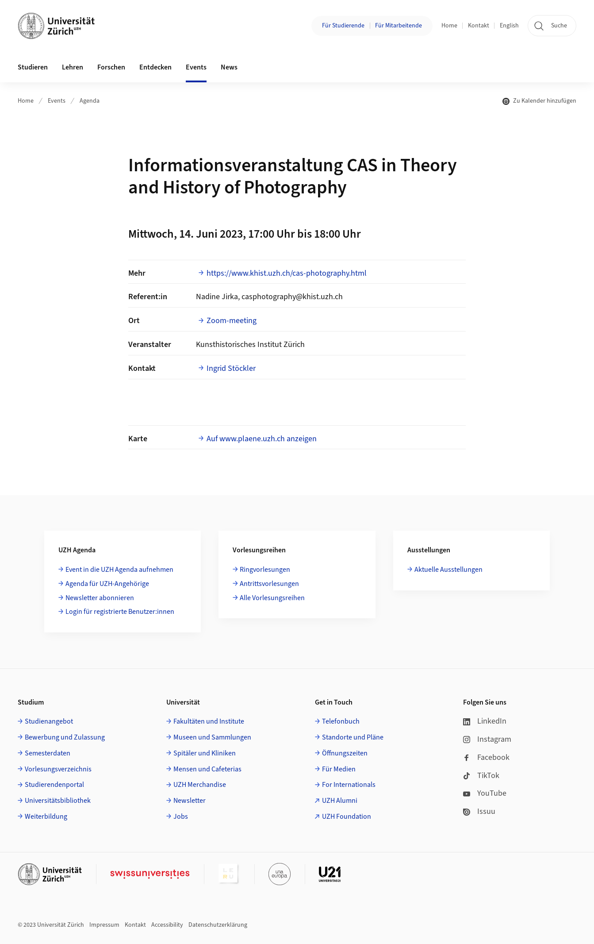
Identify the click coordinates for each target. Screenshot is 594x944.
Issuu (479, 811)
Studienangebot (49, 721)
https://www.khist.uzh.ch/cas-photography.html (287, 273)
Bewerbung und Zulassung (65, 737)
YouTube (484, 793)
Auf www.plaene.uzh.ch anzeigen (262, 438)
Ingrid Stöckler (231, 368)
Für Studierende (343, 25)
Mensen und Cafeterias (207, 769)
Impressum (104, 925)
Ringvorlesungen (265, 569)
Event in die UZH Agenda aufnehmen (119, 569)
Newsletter (189, 800)
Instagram (487, 739)
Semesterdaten (47, 753)
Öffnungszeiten (345, 753)
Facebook (486, 757)
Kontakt (478, 25)
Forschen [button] (111, 67)
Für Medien (339, 769)
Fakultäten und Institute (208, 721)
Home (449, 25)
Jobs (180, 816)
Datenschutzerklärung (217, 925)
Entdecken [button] (155, 67)
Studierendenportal (54, 785)
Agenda (90, 100)
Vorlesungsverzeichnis (58, 769)
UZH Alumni (339, 800)
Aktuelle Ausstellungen (448, 569)
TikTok (481, 775)
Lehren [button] (72, 67)
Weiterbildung (46, 816)
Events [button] (196, 67)
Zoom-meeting (232, 320)
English (509, 25)
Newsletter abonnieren (99, 598)
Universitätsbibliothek (58, 800)
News (229, 67)
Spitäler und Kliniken (204, 753)
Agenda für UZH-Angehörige (107, 584)
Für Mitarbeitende (398, 25)
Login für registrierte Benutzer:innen (119, 611)
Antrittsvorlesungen (269, 584)
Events (56, 100)
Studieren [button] (33, 67)
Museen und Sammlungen (212, 737)
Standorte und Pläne (352, 737)
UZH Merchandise (199, 785)
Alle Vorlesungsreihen (272, 598)
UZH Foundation (346, 816)
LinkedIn (484, 721)
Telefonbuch (341, 721)
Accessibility (167, 925)
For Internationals (349, 785)
